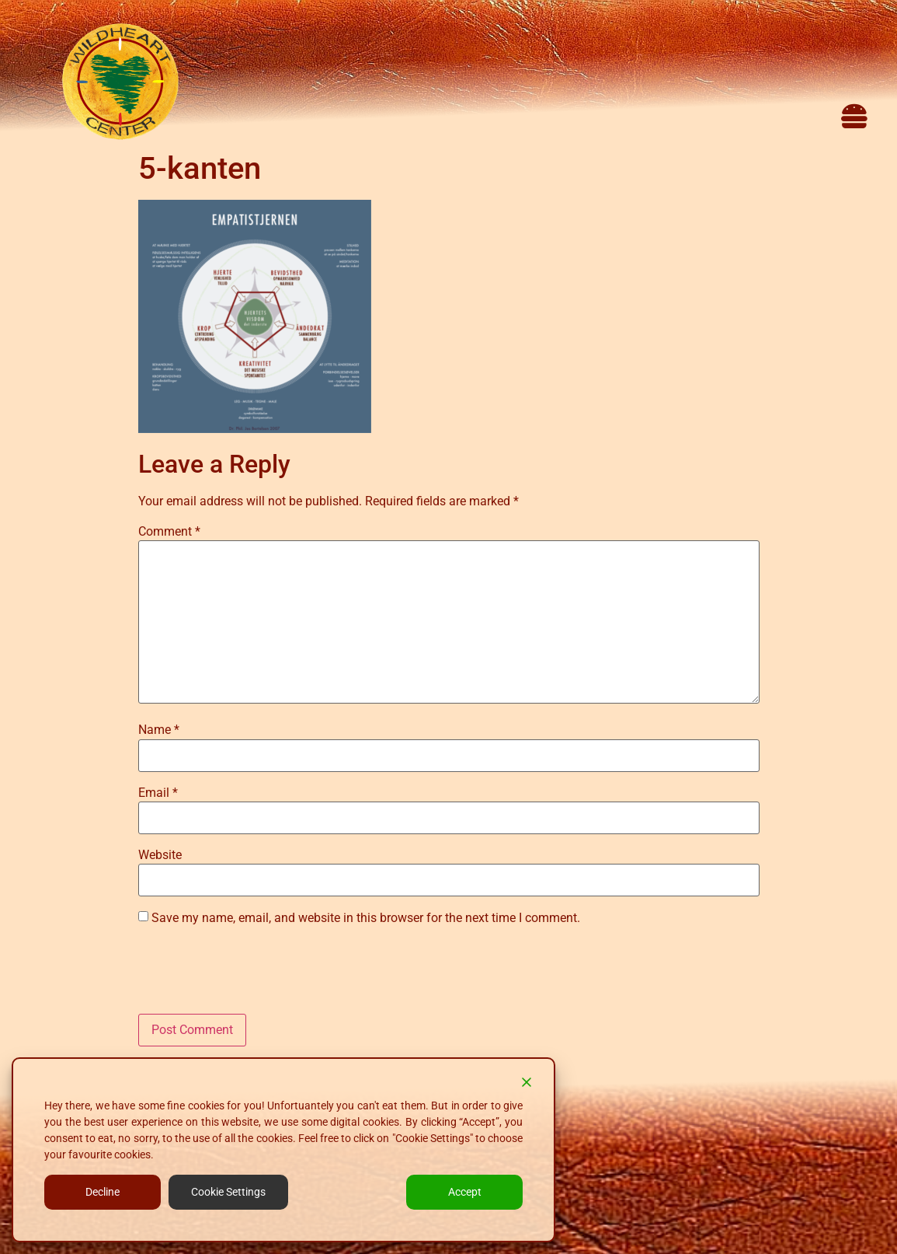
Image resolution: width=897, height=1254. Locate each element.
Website (160, 855)
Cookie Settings (228, 1192)
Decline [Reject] (102, 1192)
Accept (465, 1192)
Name (158, 730)
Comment (169, 532)
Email (158, 793)
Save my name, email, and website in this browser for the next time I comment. (365, 918)
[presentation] (256, 975)
